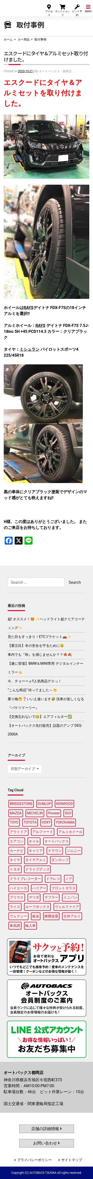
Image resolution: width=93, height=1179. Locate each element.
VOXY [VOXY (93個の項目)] (46, 822)
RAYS (28, 307)
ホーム (8, 39)
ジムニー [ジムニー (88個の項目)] (74, 851)
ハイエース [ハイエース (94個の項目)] (18, 888)
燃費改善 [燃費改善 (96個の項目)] (51, 916)
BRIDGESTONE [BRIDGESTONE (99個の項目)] (21, 804)
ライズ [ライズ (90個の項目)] (15, 907)
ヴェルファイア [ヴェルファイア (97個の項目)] (67, 907)
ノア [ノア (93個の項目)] (68, 879)
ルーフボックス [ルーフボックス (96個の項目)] (37, 907)
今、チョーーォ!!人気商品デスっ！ (35, 681)
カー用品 (24, 39)
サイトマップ (71, 1160)
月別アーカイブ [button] (23, 769)
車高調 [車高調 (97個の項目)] (15, 926)
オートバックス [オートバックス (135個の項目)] (56, 841)
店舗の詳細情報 (46, 1128)
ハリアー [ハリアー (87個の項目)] (39, 888)
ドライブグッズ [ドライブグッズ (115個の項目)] (37, 869)
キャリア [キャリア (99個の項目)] (36, 851)
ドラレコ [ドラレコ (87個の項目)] (53, 879)
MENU (88, 8)
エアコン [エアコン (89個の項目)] (17, 841)
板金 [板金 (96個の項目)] (35, 916)
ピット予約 (77, 10)
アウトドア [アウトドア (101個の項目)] (18, 832)
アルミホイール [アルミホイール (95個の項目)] (70, 832)
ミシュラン (29, 349)
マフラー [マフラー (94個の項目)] (51, 897)
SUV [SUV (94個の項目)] (68, 813)
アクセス (49, 10)
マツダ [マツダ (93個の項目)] (34, 897)
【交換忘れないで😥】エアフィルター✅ (40, 717)
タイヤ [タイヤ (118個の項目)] (15, 860)
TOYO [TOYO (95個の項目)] (14, 822)
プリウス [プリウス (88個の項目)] (17, 897)
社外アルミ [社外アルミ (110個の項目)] (72, 916)
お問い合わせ (46, 1143)
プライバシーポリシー (34, 1160)
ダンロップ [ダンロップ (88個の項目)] (60, 860)
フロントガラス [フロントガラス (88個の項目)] (63, 888)
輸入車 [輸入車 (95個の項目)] (30, 926)
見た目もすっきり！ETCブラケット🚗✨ (39, 637)
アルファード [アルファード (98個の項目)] (42, 832)
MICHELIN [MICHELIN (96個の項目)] (35, 813)
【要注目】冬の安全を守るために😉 (36, 646)
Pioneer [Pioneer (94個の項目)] (54, 813)
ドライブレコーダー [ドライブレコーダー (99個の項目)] (25, 879)
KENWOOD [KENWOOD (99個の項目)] (64, 804)
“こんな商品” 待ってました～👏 (32, 690)
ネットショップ (62, 10)
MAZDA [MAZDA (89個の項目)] (16, 813)
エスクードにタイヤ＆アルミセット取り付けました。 (46, 56)
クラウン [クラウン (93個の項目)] (55, 851)
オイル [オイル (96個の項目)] (34, 841)
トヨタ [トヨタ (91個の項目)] (15, 869)
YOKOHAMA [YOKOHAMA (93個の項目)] (65, 822)
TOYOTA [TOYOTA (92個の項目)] (30, 822)
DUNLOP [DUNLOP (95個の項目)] (44, 804)
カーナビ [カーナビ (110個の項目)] (17, 851)
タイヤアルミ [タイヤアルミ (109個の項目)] (35, 860)
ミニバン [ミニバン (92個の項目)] (70, 897)
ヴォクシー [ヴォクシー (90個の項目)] (18, 916)
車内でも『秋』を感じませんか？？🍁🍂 (40, 655)
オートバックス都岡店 (19, 7)
